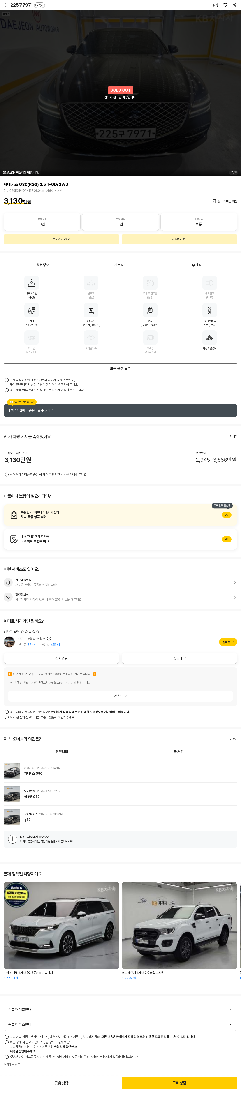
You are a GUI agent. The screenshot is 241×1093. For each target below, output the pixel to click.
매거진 (179, 752)
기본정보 (120, 265)
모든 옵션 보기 (120, 368)
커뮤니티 (62, 752)
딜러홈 (226, 642)
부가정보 (198, 265)
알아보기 (120, 515)
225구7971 (27, 5)
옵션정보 (42, 265)
